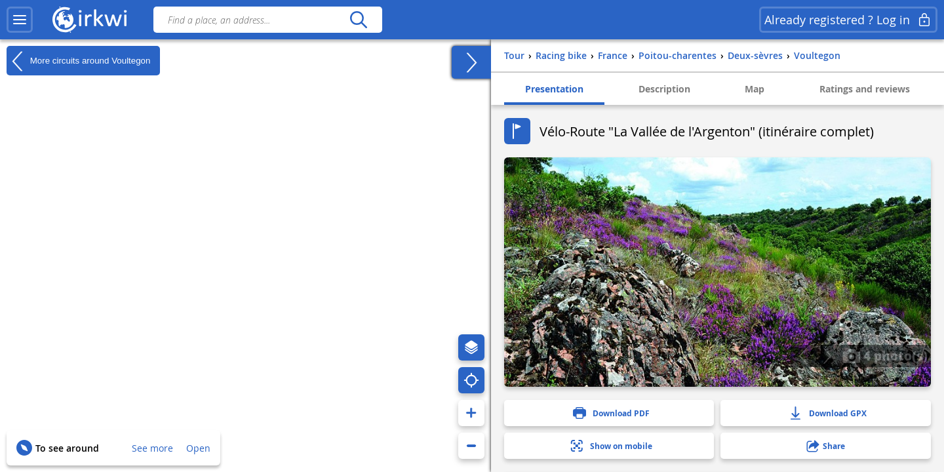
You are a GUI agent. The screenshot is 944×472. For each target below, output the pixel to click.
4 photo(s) (885, 355)
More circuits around (78, 60)
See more (152, 448)
